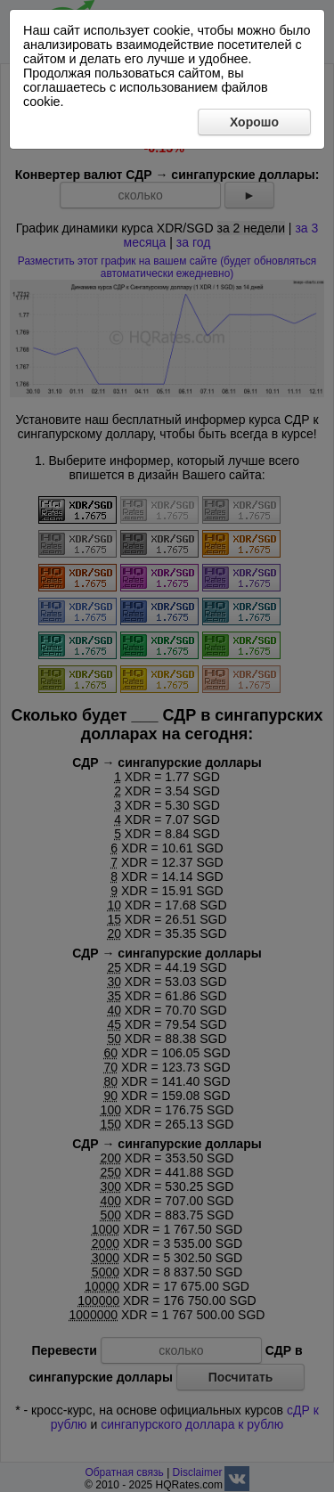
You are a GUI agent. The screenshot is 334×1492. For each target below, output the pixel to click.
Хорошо (254, 122)
